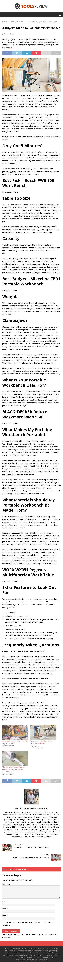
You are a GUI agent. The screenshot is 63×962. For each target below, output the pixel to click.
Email (4, 908)
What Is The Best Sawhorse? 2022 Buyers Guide (41, 742)
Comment (6, 884)
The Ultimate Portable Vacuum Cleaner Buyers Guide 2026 (14, 768)
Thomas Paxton (9, 34)
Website (5, 915)
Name (4, 902)
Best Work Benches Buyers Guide (15, 741)
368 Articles (43, 808)
